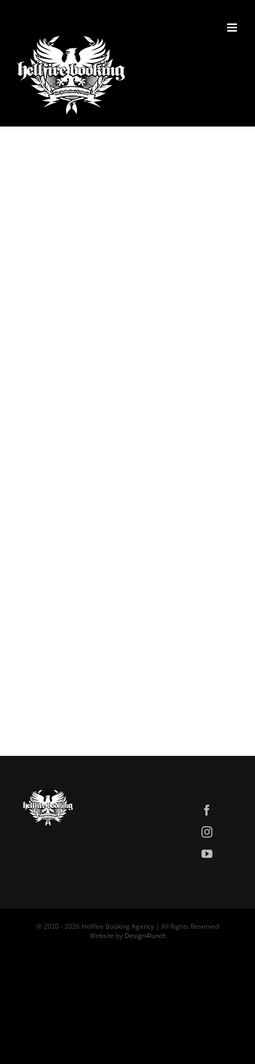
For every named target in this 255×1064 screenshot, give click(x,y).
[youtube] (206, 854)
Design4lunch (145, 935)
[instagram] (206, 832)
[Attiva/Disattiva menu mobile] (233, 27)
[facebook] (206, 810)
